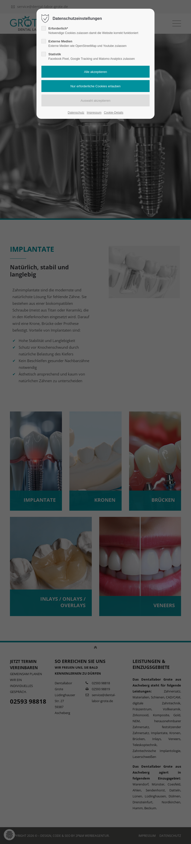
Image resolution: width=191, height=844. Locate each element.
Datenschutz (76, 112)
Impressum (94, 112)
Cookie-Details (113, 112)
